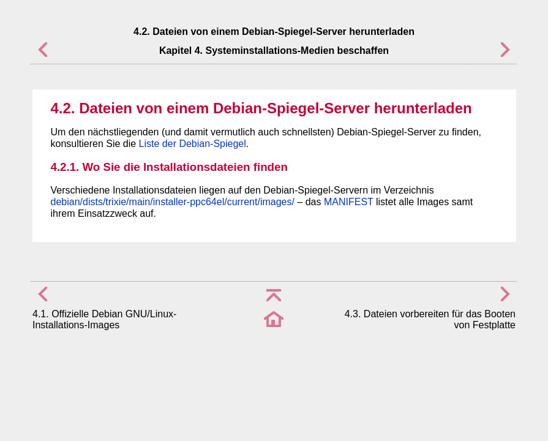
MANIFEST (348, 202)
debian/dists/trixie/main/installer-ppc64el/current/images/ (173, 202)
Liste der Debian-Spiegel (192, 143)
